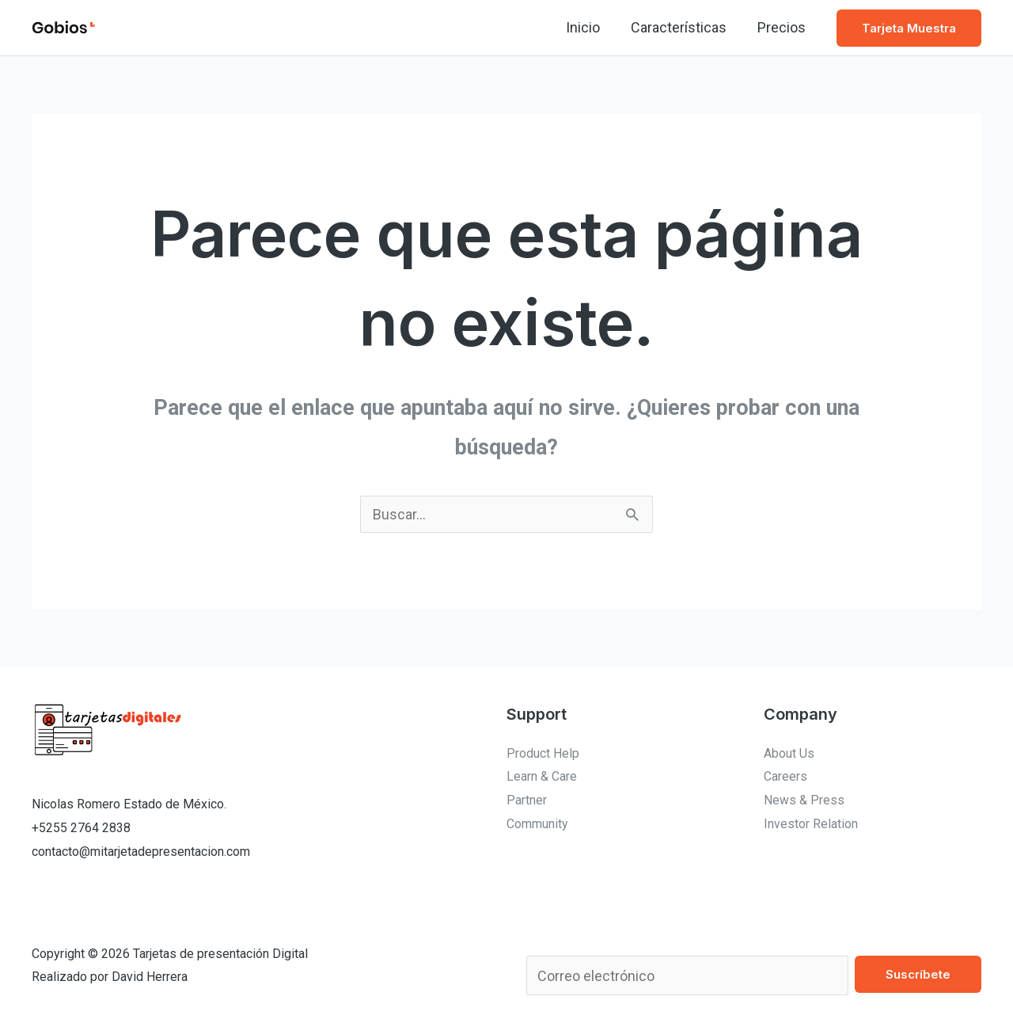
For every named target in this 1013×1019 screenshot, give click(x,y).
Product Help (542, 753)
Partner (526, 800)
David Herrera (150, 976)
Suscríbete (918, 974)
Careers (785, 776)
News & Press (804, 800)
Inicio (588, 27)
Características (682, 27)
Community (537, 823)
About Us (789, 753)
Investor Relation (811, 823)
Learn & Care (541, 776)
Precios (782, 27)
